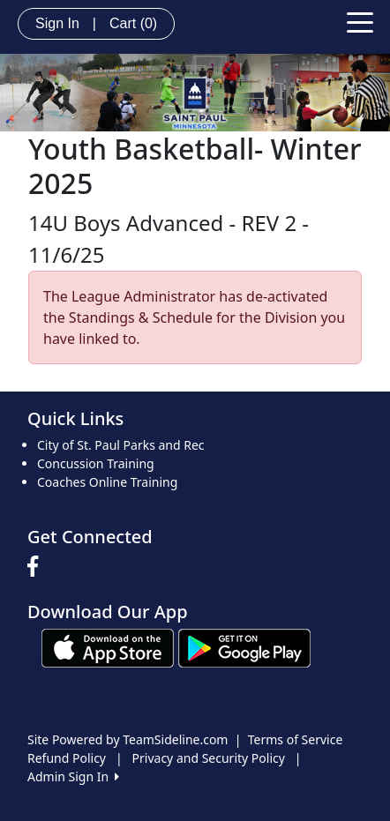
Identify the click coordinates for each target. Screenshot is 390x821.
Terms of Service (295, 739)
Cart (133, 23)
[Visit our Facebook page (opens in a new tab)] (37, 567)
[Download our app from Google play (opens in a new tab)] (244, 646)
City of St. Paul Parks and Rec (121, 445)
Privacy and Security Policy (208, 758)
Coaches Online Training (107, 482)
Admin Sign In (73, 776)
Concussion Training (95, 463)
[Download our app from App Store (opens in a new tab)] (107, 646)
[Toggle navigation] (360, 21)
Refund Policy (66, 758)
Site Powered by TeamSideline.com (127, 739)
